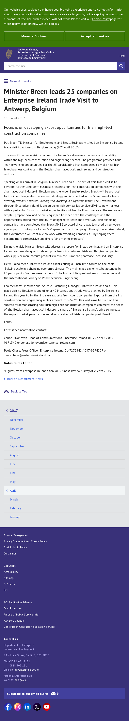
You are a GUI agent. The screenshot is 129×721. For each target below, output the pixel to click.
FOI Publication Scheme (18, 602)
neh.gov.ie (21, 680)
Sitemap (9, 578)
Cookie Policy (100, 19)
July (12, 464)
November (17, 428)
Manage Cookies (34, 36)
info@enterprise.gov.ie (25, 669)
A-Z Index (9, 584)
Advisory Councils (14, 620)
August (14, 455)
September (17, 446)
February (15, 508)
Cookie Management (16, 535)
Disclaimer (10, 553)
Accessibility (11, 572)
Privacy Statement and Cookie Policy (25, 541)
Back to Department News (25, 379)
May (12, 482)
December (16, 420)
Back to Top (19, 391)
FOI (6, 590)
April (13, 490)
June (13, 473)
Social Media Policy (15, 547)
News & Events (20, 81)
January (15, 517)
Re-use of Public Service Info (21, 614)
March (14, 499)
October (15, 437)
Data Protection (13, 608)
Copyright (9, 565)
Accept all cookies (95, 36)
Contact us (11, 639)
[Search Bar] (60, 66)
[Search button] (121, 66)
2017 (14, 410)
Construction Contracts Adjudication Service (29, 626)
